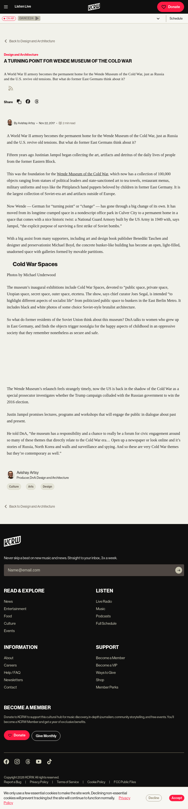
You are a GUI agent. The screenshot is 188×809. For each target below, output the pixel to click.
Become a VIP (106, 665)
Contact (10, 687)
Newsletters (13, 680)
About (8, 658)
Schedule (176, 18)
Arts (31, 486)
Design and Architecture (21, 54)
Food (8, 616)
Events (9, 631)
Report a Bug (12, 782)
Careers (10, 665)
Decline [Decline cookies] (154, 798)
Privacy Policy (36, 782)
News (8, 601)
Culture (14, 486)
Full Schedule (106, 623)
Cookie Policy (94, 782)
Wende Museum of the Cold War (82, 174)
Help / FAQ (12, 672)
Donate (170, 6)
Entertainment (15, 609)
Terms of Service (65, 782)
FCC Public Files (122, 782)
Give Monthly (46, 736)
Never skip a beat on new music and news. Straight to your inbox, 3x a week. (60, 558)
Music (100, 609)
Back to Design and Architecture (29, 41)
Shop (100, 680)
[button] (29, 18)
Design (47, 486)
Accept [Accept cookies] (177, 798)
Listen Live (23, 6)
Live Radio (104, 601)
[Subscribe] (178, 570)
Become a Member (110, 658)
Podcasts (103, 616)
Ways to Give (106, 672)
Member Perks (107, 687)
